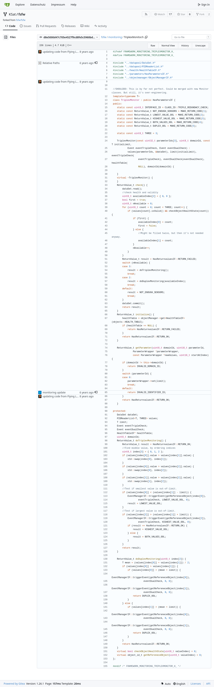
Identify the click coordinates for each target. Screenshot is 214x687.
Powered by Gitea (14, 683)
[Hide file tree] (5, 37)
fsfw (21, 14)
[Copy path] (146, 37)
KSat (12, 14)
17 (170, 14)
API (208, 683)
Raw (153, 45)
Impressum (58, 4)
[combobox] (191, 37)
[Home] (7, 4)
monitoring (115, 37)
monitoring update (54, 392)
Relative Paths (51, 63)
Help (73, 4)
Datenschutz (37, 4)
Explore (20, 4)
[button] (95, 63)
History (185, 45)
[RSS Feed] (146, 14)
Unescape (200, 45)
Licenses (196, 683)
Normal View (168, 45)
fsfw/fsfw (20, 20)
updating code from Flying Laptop (63, 51)
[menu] (166, 684)
